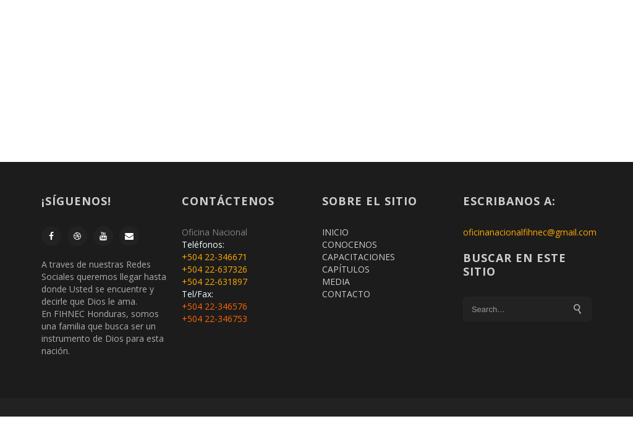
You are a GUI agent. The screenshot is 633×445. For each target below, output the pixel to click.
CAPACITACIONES (390, 28)
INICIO (189, 28)
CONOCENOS (349, 244)
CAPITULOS (467, 28)
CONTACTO (531, 28)
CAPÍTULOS (346, 269)
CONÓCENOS (309, 28)
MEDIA (336, 281)
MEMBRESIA (242, 28)
